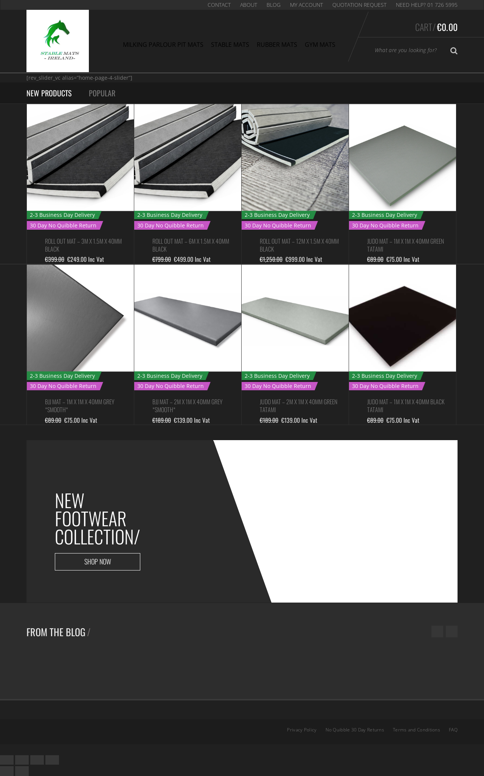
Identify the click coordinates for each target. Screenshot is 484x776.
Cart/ (436, 26)
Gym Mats (320, 44)
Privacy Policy (301, 730)
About (248, 4)
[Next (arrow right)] (22, 771)
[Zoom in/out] (52, 760)
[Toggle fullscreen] (37, 760)
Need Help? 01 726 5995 (427, 4)
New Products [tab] (48, 93)
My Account (306, 4)
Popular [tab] (102, 93)
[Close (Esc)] (7, 760)
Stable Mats (230, 44)
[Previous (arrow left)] (7, 771)
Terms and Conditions (416, 730)
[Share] (22, 760)
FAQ (453, 730)
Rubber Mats (277, 44)
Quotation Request (359, 4)
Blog (274, 4)
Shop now (97, 561)
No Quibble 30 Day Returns (355, 730)
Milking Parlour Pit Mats (163, 44)
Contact (219, 4)
